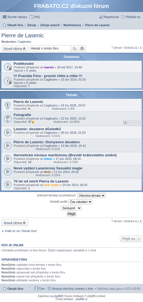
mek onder (51, 185)
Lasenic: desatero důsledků (37, 129)
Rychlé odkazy (17, 17)
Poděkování (24, 64)
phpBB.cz (82, 299)
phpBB (58, 296)
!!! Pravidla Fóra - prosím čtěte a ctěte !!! (48, 76)
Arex (47, 171)
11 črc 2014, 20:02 (66, 171)
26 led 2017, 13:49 (69, 67)
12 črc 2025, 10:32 (73, 118)
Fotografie (22, 115)
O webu (31, 70)
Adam (48, 158)
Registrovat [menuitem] (111, 17)
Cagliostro (25, 41)
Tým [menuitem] (42, 288)
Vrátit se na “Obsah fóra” (21, 231)
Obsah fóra (15, 288)
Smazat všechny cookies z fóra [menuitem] (72, 288)
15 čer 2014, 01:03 (73, 79)
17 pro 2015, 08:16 (68, 158)
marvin (49, 67)
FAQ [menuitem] (37, 17)
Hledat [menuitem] (138, 25)
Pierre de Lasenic (22, 35)
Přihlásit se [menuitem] (133, 17)
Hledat (74, 48)
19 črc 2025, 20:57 (73, 105)
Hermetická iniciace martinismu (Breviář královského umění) (65, 155)
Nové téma (13, 48)
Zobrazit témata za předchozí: (71, 195)
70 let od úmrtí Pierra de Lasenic (41, 181)
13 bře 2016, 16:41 (73, 145)
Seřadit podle (71, 201)
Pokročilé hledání (82, 48)
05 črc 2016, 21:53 (73, 132)
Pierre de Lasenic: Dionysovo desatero (47, 142)
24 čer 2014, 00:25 (75, 185)
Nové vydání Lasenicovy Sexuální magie (48, 168)
